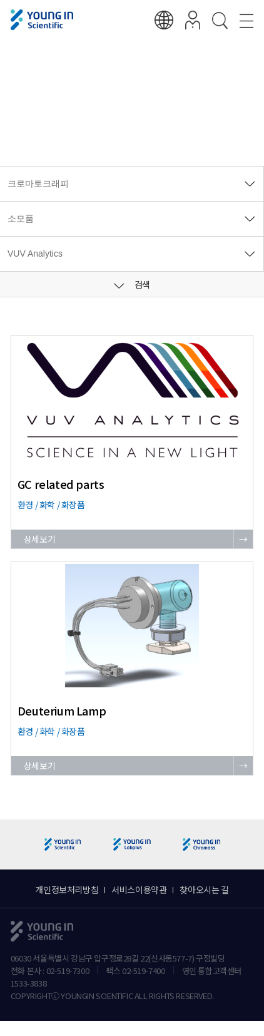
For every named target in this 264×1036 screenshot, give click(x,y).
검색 (132, 284)
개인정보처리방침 (66, 889)
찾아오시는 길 (204, 889)
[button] (249, 845)
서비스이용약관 (138, 889)
